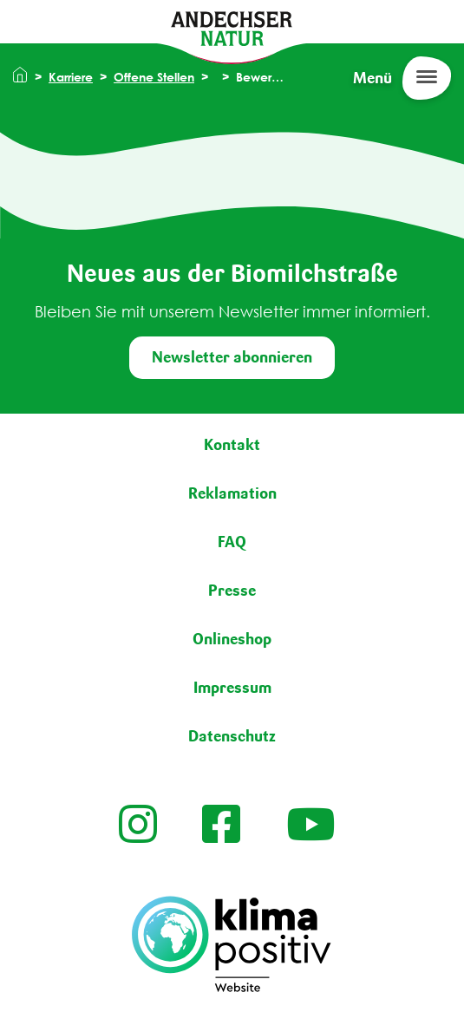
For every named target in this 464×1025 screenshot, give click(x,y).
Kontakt (232, 444)
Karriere (71, 76)
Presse (232, 590)
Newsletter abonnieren (232, 357)
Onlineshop (232, 639)
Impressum (232, 687)
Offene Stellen (154, 76)
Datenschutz (232, 736)
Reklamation (232, 493)
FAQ (232, 542)
